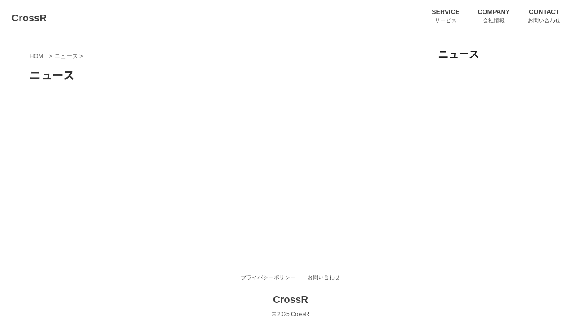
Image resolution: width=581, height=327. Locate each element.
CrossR (29, 18)
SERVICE (445, 11)
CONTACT (544, 11)
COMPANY (494, 11)
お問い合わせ (323, 277)
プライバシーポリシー (268, 277)
